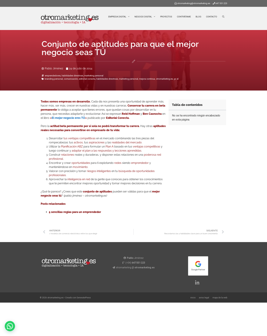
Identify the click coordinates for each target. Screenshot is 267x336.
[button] (10, 326)
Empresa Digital (120, 16)
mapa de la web (220, 297)
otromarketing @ (135, 267)
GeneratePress (84, 297)
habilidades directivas (72, 75)
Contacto (211, 16)
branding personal (54, 79)
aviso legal (204, 297)
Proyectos (166, 16)
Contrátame (184, 16)
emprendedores (53, 75)
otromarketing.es (164, 79)
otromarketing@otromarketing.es (193, 3)
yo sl (176, 79)
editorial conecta (87, 79)
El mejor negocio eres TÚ (68, 118)
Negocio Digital (146, 16)
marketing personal (93, 75)
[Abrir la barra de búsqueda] (223, 16)
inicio (192, 297)
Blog (198, 16)
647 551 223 (221, 3)
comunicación (71, 79)
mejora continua (147, 79)
